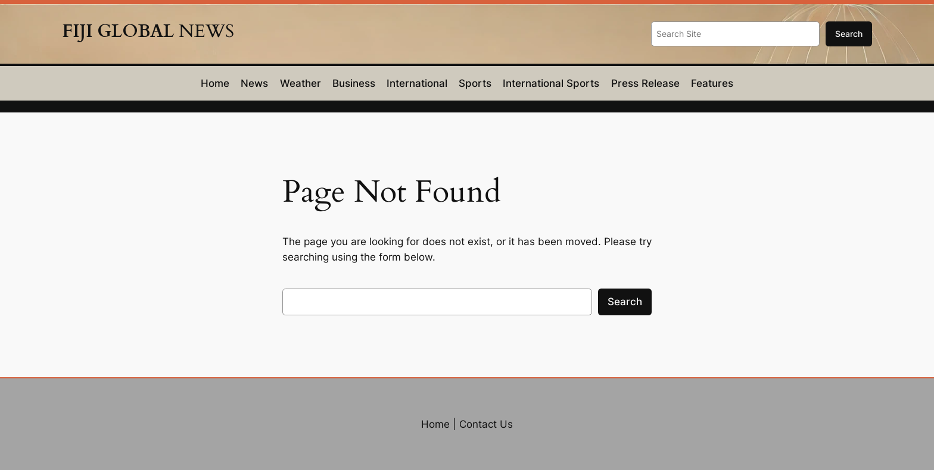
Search (849, 34)
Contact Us (486, 424)
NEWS (148, 31)
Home (435, 424)
